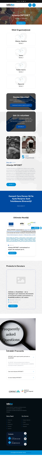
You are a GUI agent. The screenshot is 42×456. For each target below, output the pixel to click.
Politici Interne (26, 424)
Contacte (9, 428)
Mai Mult (21, 43)
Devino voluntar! (21, 206)
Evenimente (10, 424)
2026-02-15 (11, 245)
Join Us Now (21, 126)
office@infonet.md (16, 443)
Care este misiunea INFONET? (15, 371)
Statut (24, 422)
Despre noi (10, 420)
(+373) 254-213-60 (16, 439)
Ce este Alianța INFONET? (15, 377)
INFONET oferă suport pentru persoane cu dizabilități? (19, 357)
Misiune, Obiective (26, 420)
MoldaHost (28, 452)
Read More (12, 253)
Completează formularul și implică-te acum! (21, 105)
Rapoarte (25, 426)
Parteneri (9, 426)
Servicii (9, 422)
